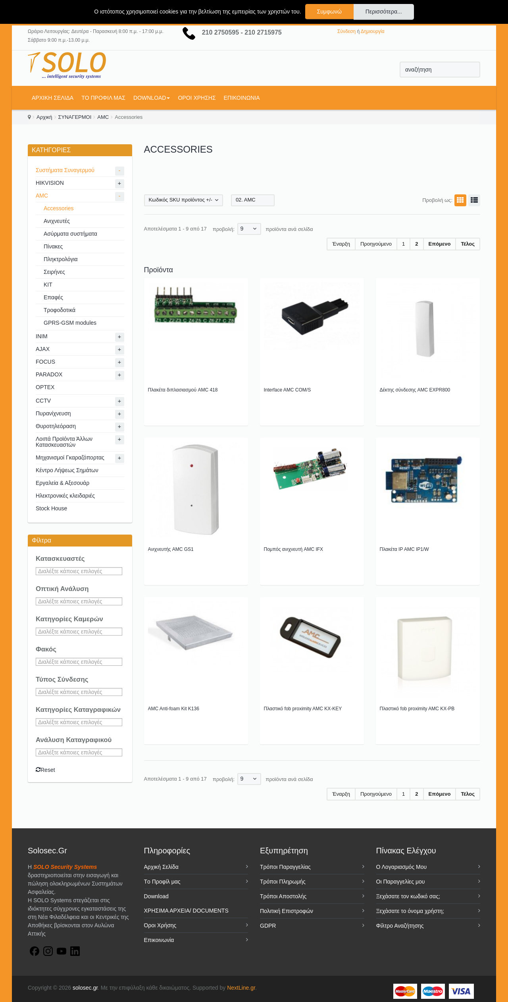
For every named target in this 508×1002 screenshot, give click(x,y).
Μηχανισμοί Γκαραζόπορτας (70, 457)
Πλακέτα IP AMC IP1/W (404, 549)
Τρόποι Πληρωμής (283, 881)
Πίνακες (53, 246)
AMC (103, 117)
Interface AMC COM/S (287, 390)
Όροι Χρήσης (197, 98)
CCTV (43, 400)
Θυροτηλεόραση (56, 426)
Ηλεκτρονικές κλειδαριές (65, 495)
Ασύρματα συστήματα (70, 234)
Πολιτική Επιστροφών (286, 911)
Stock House (51, 508)
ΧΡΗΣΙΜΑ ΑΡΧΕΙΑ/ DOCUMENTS (186, 910)
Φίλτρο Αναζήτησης (400, 926)
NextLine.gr (241, 988)
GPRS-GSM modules (70, 323)
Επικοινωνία (242, 98)
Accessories (58, 208)
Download (151, 98)
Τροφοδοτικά (59, 310)
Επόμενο (440, 244)
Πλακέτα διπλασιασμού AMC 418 (183, 390)
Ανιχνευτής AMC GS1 (171, 549)
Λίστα (473, 200)
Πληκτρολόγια (61, 259)
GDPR (268, 926)
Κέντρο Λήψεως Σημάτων (67, 470)
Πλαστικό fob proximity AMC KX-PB (417, 708)
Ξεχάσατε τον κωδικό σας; (408, 896)
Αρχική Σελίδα (52, 98)
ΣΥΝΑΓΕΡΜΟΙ (75, 117)
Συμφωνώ (329, 11)
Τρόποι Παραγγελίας (285, 867)
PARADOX (49, 374)
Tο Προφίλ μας (103, 98)
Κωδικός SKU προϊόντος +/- (180, 200)
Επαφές (53, 297)
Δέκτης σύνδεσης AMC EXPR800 (415, 390)
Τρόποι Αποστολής (283, 896)
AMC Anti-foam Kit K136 (173, 708)
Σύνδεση (346, 31)
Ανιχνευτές (57, 221)
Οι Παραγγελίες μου (400, 881)
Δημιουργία (373, 31)
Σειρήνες (54, 272)
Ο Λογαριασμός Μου (401, 867)
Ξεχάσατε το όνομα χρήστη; (410, 911)
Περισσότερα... (384, 11)
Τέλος (468, 244)
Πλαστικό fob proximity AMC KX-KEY (303, 708)
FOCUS (45, 362)
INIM (42, 336)
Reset (45, 770)
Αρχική (44, 117)
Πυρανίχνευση (53, 413)
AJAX (43, 349)
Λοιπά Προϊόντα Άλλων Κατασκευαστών (64, 442)
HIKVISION (50, 183)
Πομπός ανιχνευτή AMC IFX (293, 549)
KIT (48, 284)
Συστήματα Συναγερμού (65, 170)
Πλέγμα (459, 200)
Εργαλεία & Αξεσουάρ (62, 483)
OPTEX (45, 387)
